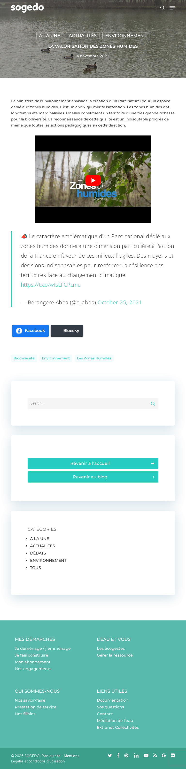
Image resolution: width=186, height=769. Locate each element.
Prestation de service (35, 707)
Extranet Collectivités (118, 727)
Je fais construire (31, 655)
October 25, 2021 (120, 302)
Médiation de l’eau (115, 720)
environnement (56, 358)
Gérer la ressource (115, 655)
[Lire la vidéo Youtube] (93, 180)
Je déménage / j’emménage (43, 648)
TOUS (35, 567)
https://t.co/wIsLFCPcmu (51, 284)
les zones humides (94, 358)
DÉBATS (38, 553)
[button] (172, 7)
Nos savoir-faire (30, 700)
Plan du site (50, 756)
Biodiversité (24, 358)
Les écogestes (111, 648)
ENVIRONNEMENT (126, 35)
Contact (105, 714)
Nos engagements (33, 668)
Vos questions (110, 707)
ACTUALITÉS (83, 35)
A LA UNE (49, 35)
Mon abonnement (33, 662)
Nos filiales (25, 714)
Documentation (112, 700)
